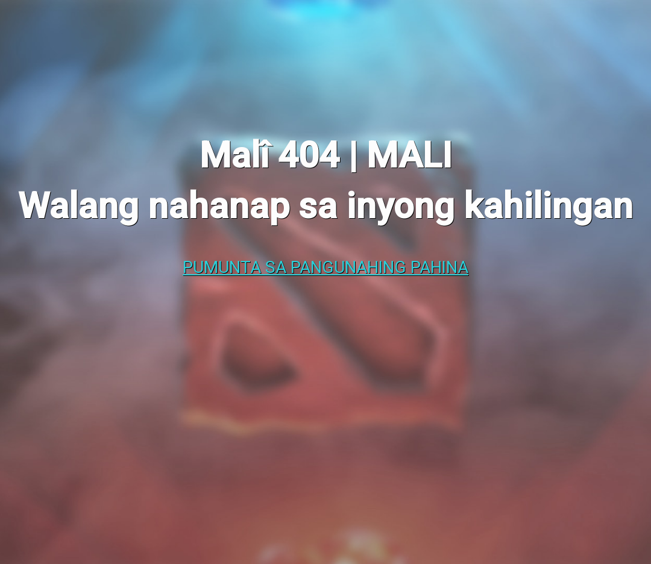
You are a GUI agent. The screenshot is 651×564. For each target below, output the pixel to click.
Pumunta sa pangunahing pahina (325, 267)
